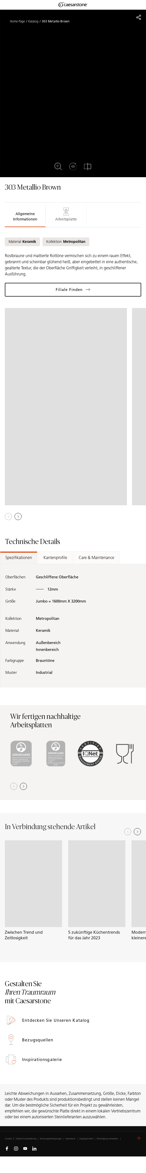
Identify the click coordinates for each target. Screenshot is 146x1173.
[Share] (138, 17)
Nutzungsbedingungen (51, 1138)
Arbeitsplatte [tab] (66, 214)
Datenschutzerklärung (26, 1138)
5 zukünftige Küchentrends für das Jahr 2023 (94, 935)
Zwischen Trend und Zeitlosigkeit (24, 935)
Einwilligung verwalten (107, 1138)
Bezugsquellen (38, 1040)
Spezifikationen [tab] (18, 557)
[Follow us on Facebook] (7, 1148)
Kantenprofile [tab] (55, 557)
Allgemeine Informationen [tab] (25, 216)
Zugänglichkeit (86, 1138)
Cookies (8, 1138)
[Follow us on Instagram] (16, 1148)
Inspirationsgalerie (42, 1059)
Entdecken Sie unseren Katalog (56, 1020)
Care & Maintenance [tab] (96, 557)
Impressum (70, 1138)
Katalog (33, 21)
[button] (18, 516)
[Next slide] (137, 831)
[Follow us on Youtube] (25, 1148)
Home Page (17, 21)
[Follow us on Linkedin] (34, 1148)
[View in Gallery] (66, 406)
